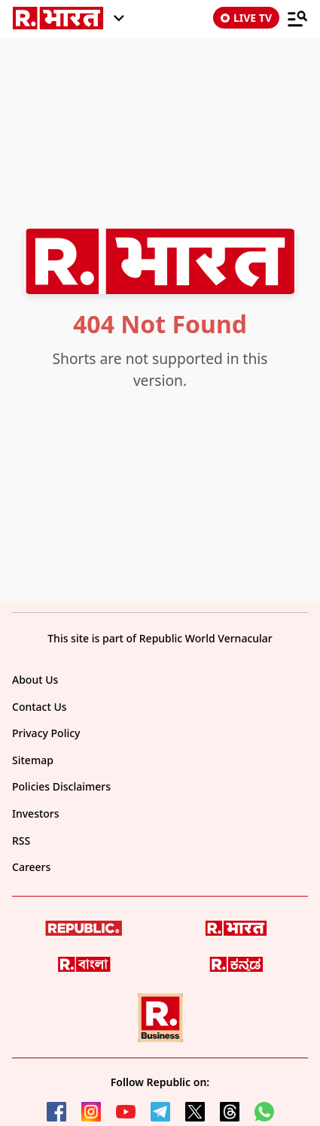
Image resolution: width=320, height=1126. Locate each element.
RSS (21, 840)
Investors (35, 813)
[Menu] (297, 18)
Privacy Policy (46, 733)
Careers (31, 867)
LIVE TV (246, 18)
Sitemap (32, 760)
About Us (35, 679)
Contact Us (39, 707)
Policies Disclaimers (61, 786)
